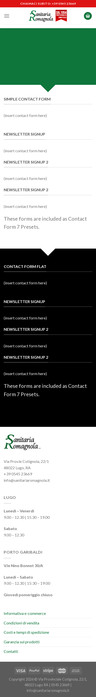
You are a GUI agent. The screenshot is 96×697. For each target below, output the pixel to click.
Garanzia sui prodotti (21, 641)
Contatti (11, 651)
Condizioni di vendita (21, 623)
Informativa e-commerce (25, 613)
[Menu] (7, 16)
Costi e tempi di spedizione (26, 632)
